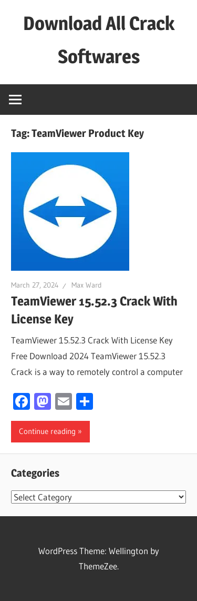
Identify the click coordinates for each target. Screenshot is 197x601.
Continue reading (47, 431)
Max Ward (86, 285)
